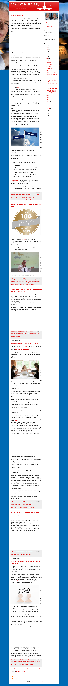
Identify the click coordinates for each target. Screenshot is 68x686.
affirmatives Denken (18, 333)
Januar (48, 108)
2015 (47, 115)
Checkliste (13, 196)
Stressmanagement (32, 664)
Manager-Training (24, 664)
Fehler (34, 196)
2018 (47, 60)
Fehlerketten (37, 661)
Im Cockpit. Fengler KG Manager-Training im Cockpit (25, 199)
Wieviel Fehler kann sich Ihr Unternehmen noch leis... (52, 76)
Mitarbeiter (18, 336)
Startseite (26, 668)
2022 (47, 51)
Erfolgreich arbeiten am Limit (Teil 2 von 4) (24, 343)
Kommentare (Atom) (20, 671)
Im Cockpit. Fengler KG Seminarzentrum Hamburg (24, 507)
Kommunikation (29, 197)
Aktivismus (24, 333)
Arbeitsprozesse (17, 502)
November (49, 64)
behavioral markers (26, 194)
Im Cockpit (48, 28)
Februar (49, 106)
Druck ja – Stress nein (17, 15)
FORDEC (12, 197)
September (49, 68)
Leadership (20, 282)
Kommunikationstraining (16, 664)
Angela (14, 677)
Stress (33, 197)
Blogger (43, 681)
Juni (48, 97)
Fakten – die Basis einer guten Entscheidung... (25, 513)
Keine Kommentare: (30, 192)
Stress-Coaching (15, 180)
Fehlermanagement (22, 504)
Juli (48, 95)
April (48, 101)
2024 (47, 47)
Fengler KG (48, 24)
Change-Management (34, 194)
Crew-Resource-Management (21, 196)
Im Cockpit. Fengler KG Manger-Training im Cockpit (25, 284)
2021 (47, 54)
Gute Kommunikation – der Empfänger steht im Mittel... (52, 91)
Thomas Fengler (49, 26)
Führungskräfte (29, 504)
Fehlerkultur (37, 196)
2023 (47, 49)
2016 (47, 113)
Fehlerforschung (14, 504)
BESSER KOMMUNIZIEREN (24, 4)
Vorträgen (23, 239)
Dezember (49, 62)
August (48, 70)
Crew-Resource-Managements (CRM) (23, 349)
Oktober (49, 66)
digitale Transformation (20, 281)
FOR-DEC (19, 87)
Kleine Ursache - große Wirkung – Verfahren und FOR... (52, 80)
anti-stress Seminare (18, 194)
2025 (47, 45)
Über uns (48, 22)
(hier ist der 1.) (25, 346)
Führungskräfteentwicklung (20, 197)
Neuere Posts (13, 668)
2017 (47, 110)
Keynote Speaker (14, 282)
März (48, 104)
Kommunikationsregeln (26, 554)
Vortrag (32, 282)
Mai (48, 99)
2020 (47, 56)
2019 (47, 58)
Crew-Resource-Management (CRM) (20, 22)
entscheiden (29, 196)
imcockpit (15, 678)
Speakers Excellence (26, 282)
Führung (26, 281)
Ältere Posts (39, 668)
